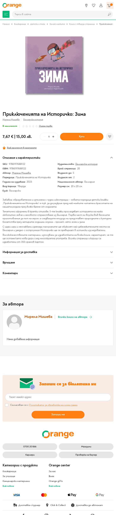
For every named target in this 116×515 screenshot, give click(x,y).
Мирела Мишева (11, 119)
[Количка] (109, 5)
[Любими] (93, 5)
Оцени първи (45, 126)
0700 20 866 (29, 446)
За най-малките (57, 24)
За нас (52, 471)
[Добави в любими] (109, 136)
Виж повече (8, 486)
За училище (9, 476)
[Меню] (6, 14)
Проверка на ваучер (86, 454)
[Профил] (101, 5)
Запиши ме (58, 414)
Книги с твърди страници (82, 24)
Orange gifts (56, 481)
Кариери (30, 454)
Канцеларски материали (16, 481)
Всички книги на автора (75, 317)
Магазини (86, 446)
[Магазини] (86, 5)
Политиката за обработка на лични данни (53, 405)
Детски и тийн (37, 24)
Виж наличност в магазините (20, 147)
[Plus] (53, 137)
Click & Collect (55, 505)
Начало (6, 24)
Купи (81, 136)
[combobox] (58, 14)
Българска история (33, 119)
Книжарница (20, 24)
